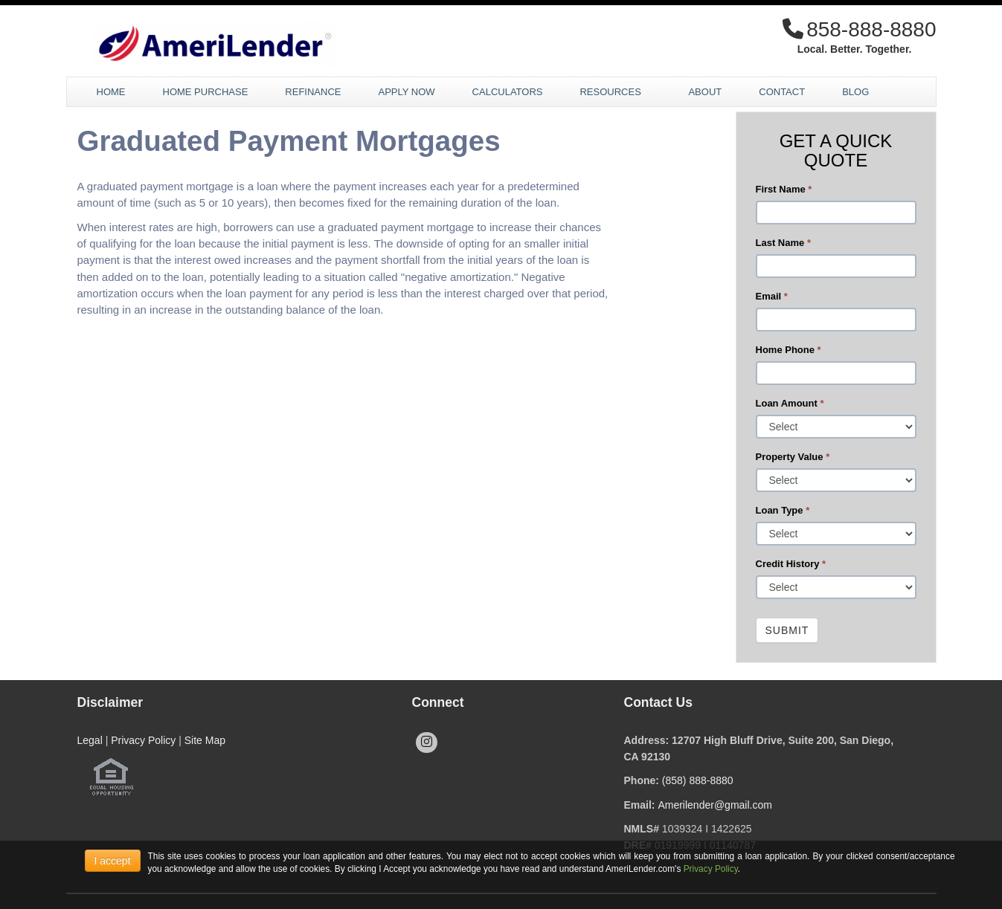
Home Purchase (205, 91)
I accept (112, 861)
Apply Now (406, 91)
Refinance (313, 91)
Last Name (783, 242)
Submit (787, 630)
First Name (784, 189)
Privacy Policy (143, 740)
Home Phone (788, 349)
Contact (782, 91)
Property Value (793, 456)
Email (772, 296)
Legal (90, 740)
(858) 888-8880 (697, 780)
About (705, 91)
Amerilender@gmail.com (714, 805)
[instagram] (426, 742)
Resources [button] (615, 91)
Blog (855, 91)
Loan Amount (790, 403)
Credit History (791, 563)
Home (111, 91)
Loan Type (783, 510)
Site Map (204, 740)
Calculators (507, 91)
